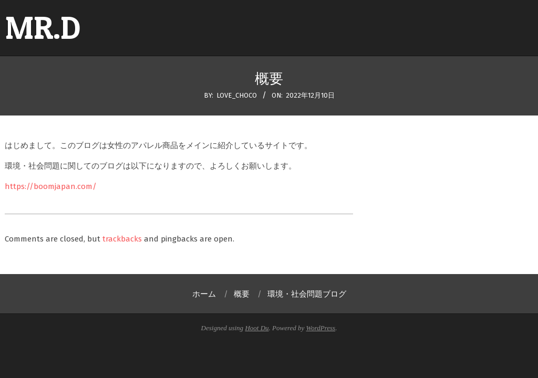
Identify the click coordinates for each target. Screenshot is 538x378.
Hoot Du (256, 328)
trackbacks (122, 239)
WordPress (321, 328)
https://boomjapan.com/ (51, 186)
